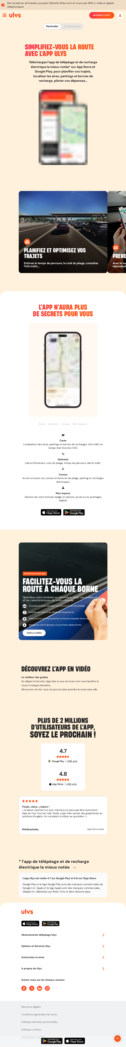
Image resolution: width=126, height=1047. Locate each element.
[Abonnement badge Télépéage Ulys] (15, 15)
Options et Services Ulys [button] (63, 946)
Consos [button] (65, 424)
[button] (63, 442)
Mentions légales (31, 1006)
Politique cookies (31, 1029)
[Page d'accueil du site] (26, 912)
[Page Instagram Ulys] (47, 988)
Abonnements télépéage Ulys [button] (63, 934)
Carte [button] (42, 424)
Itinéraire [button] (53, 424)
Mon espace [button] (80, 424)
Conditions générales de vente (39, 1014)
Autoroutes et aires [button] (63, 957)
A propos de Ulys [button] (63, 968)
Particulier (52, 26)
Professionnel (72, 26)
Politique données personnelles (39, 1022)
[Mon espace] (120, 15)
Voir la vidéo (34, 633)
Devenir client (101, 15)
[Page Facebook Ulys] (24, 988)
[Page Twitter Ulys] (31, 988)
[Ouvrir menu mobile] (5, 15)
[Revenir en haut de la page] (106, 1038)
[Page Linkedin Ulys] (39, 988)
